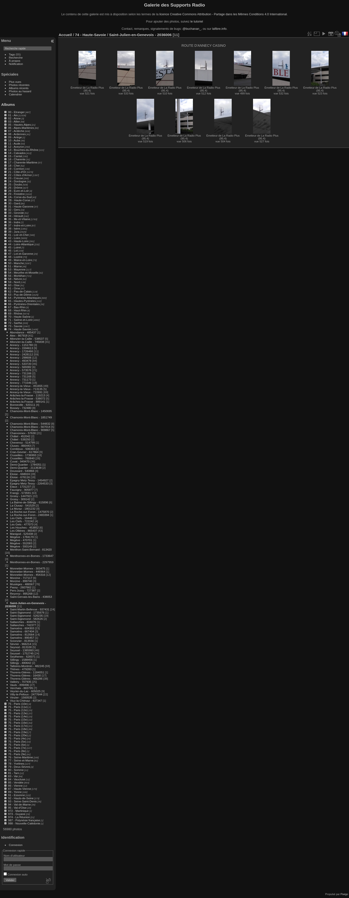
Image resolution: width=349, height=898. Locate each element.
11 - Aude (14, 143)
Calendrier (15, 94)
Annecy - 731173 (21, 379)
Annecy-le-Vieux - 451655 (26, 385)
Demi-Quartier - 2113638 (25, 467)
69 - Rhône (15, 313)
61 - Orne (14, 288)
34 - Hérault (15, 215)
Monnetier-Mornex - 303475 (27, 568)
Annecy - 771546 (21, 382)
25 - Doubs (15, 184)
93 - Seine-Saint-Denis (22, 801)
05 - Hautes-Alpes (19, 124)
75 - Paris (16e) (18, 722)
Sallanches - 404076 (23, 621)
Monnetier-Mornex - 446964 (27, 571)
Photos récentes (19, 84)
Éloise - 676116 (20, 477)
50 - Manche (16, 263)
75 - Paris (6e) (17, 744)
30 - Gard (14, 203)
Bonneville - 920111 (22, 404)
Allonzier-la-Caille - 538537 (27, 338)
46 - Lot (13, 250)
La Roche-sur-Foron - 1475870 (29, 511)
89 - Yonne (15, 791)
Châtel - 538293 (20, 439)
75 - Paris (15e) (18, 719)
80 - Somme (16, 769)
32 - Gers (14, 209)
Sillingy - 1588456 (21, 659)
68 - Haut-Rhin (17, 310)
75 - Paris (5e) (17, 741)
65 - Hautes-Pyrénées (22, 300)
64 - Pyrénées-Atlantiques (24, 297)
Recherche (16, 57)
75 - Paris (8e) (17, 750)
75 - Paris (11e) (18, 706)
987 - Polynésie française (24, 820)
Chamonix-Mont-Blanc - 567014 (30, 426)
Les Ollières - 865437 (23, 530)
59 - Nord (14, 282)
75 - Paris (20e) (18, 735)
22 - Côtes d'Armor (20, 175)
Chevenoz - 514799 (22, 442)
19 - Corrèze (16, 168)
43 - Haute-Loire (18, 241)
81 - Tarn (13, 773)
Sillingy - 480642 (20, 662)
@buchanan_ (191, 29)
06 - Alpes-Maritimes (21, 127)
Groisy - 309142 (20, 499)
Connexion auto (16, 874)
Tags (12, 54)
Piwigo (344, 894)
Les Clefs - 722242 (22, 521)
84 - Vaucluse (16, 779)
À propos (14, 60)
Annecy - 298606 (21, 357)
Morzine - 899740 (21, 581)
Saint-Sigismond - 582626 (26, 618)
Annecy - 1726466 (21, 351)
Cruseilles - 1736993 (23, 455)
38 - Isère (14, 228)
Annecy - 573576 (21, 370)
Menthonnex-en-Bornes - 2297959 (31, 562)
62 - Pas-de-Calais (20, 291)
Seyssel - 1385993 (21, 650)
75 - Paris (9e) (17, 754)
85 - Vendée (15, 782)
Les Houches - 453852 (24, 527)
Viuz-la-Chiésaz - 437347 (26, 700)
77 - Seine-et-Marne (20, 760)
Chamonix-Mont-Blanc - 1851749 (31, 417)
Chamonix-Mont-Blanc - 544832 (30, 423)
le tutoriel (196, 21)
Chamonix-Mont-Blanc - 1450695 (31, 411)
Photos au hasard (20, 91)
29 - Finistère (16, 193)
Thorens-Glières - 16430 (25, 675)
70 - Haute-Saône (19, 316)
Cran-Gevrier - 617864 (24, 451)
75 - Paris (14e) (18, 716)
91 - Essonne (16, 795)
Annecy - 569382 (21, 366)
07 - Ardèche (16, 130)
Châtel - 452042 (20, 436)
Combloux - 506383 (22, 448)
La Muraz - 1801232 (22, 508)
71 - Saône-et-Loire (20, 319)
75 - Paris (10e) (18, 703)
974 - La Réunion (19, 817)
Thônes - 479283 (21, 669)
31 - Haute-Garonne (20, 206)
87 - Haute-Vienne (19, 788)
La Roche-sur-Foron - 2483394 (29, 514)
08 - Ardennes (17, 134)
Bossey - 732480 (20, 407)
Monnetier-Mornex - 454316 (27, 574)
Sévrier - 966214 (20, 643)
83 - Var (13, 776)
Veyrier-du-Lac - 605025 (25, 691)
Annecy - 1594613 (21, 348)
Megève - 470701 (21, 540)
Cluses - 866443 (20, 445)
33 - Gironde (16, 212)
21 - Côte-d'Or (17, 171)
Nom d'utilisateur (14, 855)
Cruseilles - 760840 (22, 458)
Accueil (65, 35)
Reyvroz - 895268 (21, 593)
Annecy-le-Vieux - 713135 (26, 389)
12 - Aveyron (16, 146)
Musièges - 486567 (22, 584)
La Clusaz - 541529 (22, 505)
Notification (16, 63)
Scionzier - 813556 (22, 640)
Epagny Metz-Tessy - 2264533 (29, 483)
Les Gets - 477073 (21, 524)
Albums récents (19, 88)
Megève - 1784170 (22, 536)
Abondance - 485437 (23, 332)
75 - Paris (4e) (17, 738)
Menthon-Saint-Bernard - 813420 (31, 549)
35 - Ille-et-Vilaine (19, 219)
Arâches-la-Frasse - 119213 (27, 395)
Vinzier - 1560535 (21, 697)
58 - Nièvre (15, 278)
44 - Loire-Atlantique (21, 244)
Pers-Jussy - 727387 (23, 590)
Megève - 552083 (21, 543)
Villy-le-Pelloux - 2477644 (26, 694)
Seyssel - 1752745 (21, 653)
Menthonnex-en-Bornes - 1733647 (31, 555)
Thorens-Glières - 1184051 (27, 672)
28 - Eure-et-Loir (18, 190)
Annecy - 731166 (21, 373)
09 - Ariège (15, 137)
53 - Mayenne (16, 269)
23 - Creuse (15, 178)
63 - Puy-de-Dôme (19, 294)
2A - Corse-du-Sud (20, 197)
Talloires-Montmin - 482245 (27, 666)
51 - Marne (15, 266)
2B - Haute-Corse (19, 200)
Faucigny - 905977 (21, 489)
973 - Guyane (16, 813)
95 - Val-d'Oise (17, 807)
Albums (8, 104)
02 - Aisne (14, 118)
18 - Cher (14, 165)
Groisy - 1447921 (21, 496)
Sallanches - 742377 (23, 625)
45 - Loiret (14, 247)
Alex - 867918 (19, 335)
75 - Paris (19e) (18, 732)
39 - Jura (13, 231)
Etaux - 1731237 (20, 486)
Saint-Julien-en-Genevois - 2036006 (140, 35)
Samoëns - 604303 (22, 628)
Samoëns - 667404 (22, 631)
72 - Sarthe (15, 322)
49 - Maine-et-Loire (20, 259)
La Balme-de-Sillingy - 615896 (29, 502)
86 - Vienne (15, 785)
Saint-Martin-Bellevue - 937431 (29, 609)
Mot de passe (12, 864)
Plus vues (15, 81)
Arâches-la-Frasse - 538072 (27, 398)
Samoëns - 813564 (22, 634)
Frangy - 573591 (20, 492)
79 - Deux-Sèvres (19, 766)
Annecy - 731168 (21, 376)
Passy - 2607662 (20, 587)
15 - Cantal (15, 156)
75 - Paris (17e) (18, 725)
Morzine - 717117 (21, 577)
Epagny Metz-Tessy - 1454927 (29, 480)
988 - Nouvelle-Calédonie (24, 823)
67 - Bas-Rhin (16, 307)
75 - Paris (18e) (18, 728)
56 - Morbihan (17, 275)
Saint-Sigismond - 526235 (26, 615)
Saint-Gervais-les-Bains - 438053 (31, 596)
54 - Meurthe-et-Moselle (23, 272)
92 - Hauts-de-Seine (20, 798)
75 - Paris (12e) (18, 710)
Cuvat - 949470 (19, 461)
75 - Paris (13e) (18, 713)
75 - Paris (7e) (17, 747)
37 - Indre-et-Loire (19, 225)
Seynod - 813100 (21, 647)
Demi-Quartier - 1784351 (25, 464)
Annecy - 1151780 (21, 344)
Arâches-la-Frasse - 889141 (27, 401)
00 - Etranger (16, 112)
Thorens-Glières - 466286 (26, 678)
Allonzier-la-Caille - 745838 (27, 341)
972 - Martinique (18, 810)
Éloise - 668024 (20, 474)
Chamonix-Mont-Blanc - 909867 (30, 429)
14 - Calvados (17, 152)
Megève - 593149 (21, 546)
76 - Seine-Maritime (20, 757)
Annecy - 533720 (21, 363)
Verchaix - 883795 (21, 688)
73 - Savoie (15, 326)
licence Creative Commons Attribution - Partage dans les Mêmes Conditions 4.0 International (223, 14)
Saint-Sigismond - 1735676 (27, 612)
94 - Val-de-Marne (19, 804)
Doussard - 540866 (22, 470)
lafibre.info (219, 29)
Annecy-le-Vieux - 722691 (26, 392)
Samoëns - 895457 (22, 637)
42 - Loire (14, 237)
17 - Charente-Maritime (22, 162)
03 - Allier (14, 121)
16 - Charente (16, 159)
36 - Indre (14, 222)
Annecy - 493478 (21, 360)
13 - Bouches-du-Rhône (23, 149)
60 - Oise (14, 285)
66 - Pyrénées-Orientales (24, 304)
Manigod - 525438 (21, 533)
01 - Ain (13, 115)
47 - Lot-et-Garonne (20, 253)
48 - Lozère (15, 256)
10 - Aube (14, 140)
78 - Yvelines (16, 763)
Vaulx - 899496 (19, 684)
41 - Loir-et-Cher (18, 234)
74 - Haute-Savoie (19, 329)
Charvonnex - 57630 (23, 433)
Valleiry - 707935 (20, 681)
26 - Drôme (15, 187)
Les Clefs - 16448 (21, 518)
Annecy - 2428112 (21, 354)
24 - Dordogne (17, 181)
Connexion (16, 844)
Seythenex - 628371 (22, 656)
